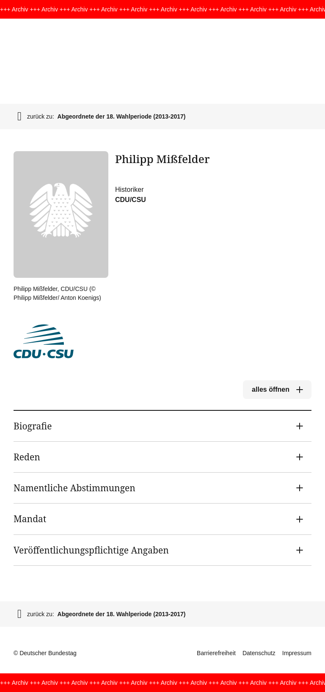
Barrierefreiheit (216, 653)
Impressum (296, 653)
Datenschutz (258, 653)
